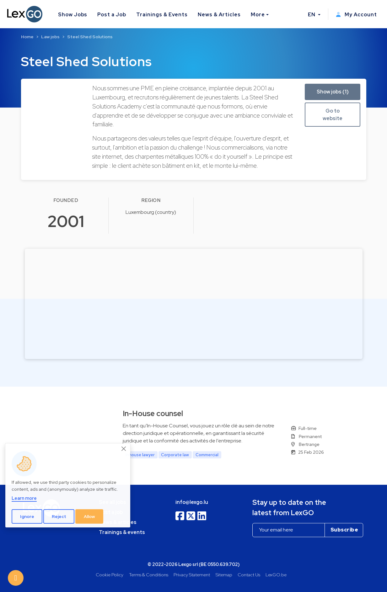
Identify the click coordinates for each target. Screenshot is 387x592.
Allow (89, 516)
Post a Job (111, 14)
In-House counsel (153, 413)
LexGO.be (276, 575)
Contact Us (249, 575)
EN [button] (312, 14)
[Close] (124, 449)
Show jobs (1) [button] (333, 91)
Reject (59, 516)
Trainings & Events (162, 14)
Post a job (111, 512)
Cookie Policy (109, 575)
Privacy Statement (192, 575)
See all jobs (112, 502)
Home (27, 37)
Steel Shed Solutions (90, 37)
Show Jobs (73, 14)
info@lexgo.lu (191, 502)
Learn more (24, 498)
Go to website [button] (332, 115)
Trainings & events (122, 532)
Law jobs (50, 37)
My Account (356, 14)
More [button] (258, 14)
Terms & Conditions (148, 575)
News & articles (118, 522)
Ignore (27, 516)
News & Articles (219, 14)
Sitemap (224, 575)
